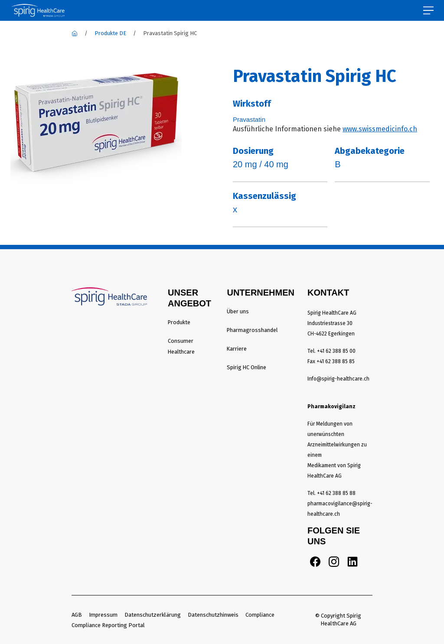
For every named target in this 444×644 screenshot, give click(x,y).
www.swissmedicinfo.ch (380, 129)
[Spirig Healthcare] (75, 33)
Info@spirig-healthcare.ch (338, 379)
